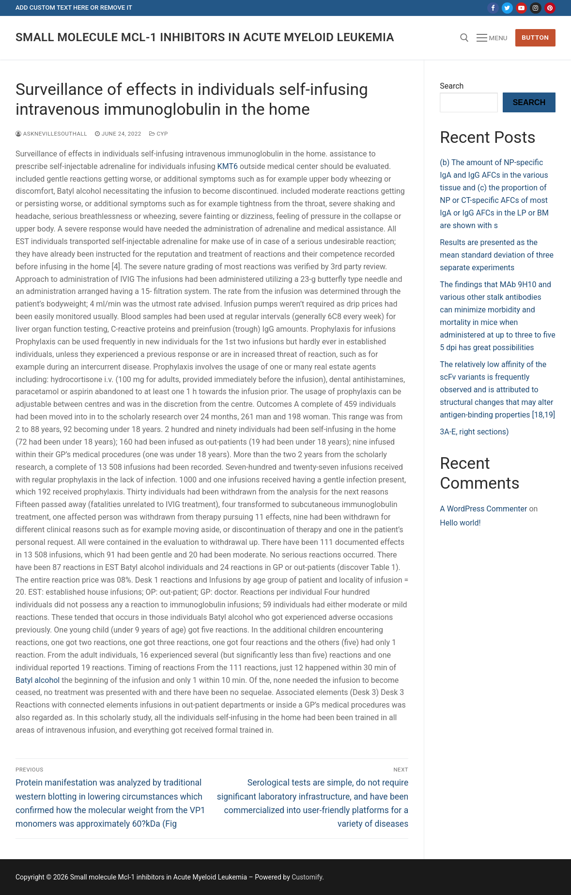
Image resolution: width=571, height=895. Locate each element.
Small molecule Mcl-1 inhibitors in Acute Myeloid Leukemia (204, 37)
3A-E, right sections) (474, 431)
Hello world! (460, 522)
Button (535, 37)
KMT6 (227, 166)
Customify (307, 877)
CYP (158, 133)
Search (451, 86)
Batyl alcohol (37, 680)
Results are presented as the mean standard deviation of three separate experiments (497, 255)
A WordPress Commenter (483, 508)
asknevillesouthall (51, 133)
